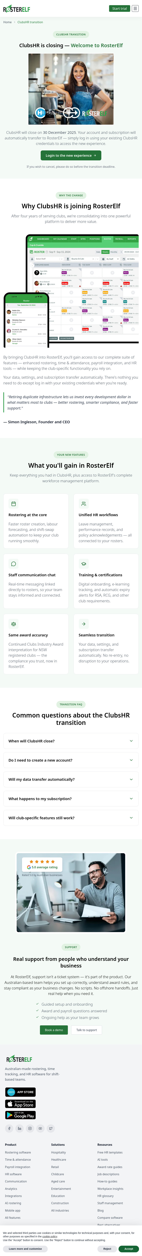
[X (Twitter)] (51, 1128)
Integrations (13, 1196)
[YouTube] (40, 1128)
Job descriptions (108, 1174)
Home (7, 22)
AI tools (102, 1160)
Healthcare (58, 1160)
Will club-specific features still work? (71, 817)
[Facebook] (9, 1128)
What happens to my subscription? (71, 798)
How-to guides (107, 1181)
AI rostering (13, 1203)
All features (12, 1218)
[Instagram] (30, 1128)
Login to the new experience (71, 155)
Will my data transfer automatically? (71, 779)
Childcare (57, 1174)
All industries (60, 1210)
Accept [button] (128, 1248)
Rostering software (18, 1152)
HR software (13, 1174)
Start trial (119, 8)
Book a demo (54, 1030)
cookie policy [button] (49, 1236)
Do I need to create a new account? (71, 760)
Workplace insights (110, 1189)
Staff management (110, 1203)
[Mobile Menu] (135, 8)
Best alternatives (108, 1225)
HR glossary (105, 1196)
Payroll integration (17, 1167)
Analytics (11, 1189)
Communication (16, 1181)
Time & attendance (18, 1160)
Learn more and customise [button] (25, 1248)
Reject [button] (107, 1248)
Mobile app (12, 1210)
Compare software (110, 1218)
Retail (55, 1167)
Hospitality (58, 1152)
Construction (60, 1203)
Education (58, 1196)
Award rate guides (109, 1167)
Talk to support (86, 1030)
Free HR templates (110, 1152)
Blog (100, 1210)
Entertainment (61, 1189)
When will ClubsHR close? (71, 740)
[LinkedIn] (19, 1128)
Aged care (58, 1181)
